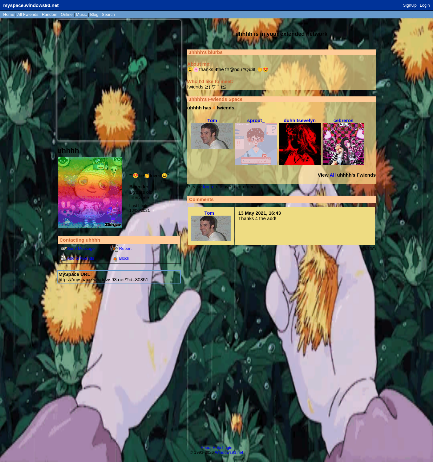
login (208, 186)
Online (67, 14)
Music (81, 14)
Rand (49, 14)
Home (8, 14)
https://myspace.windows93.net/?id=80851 (103, 279)
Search (108, 14)
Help (217, 447)
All (27, 14)
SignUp (410, 5)
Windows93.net (229, 452)
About (206, 447)
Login (425, 5)
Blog (94, 14)
